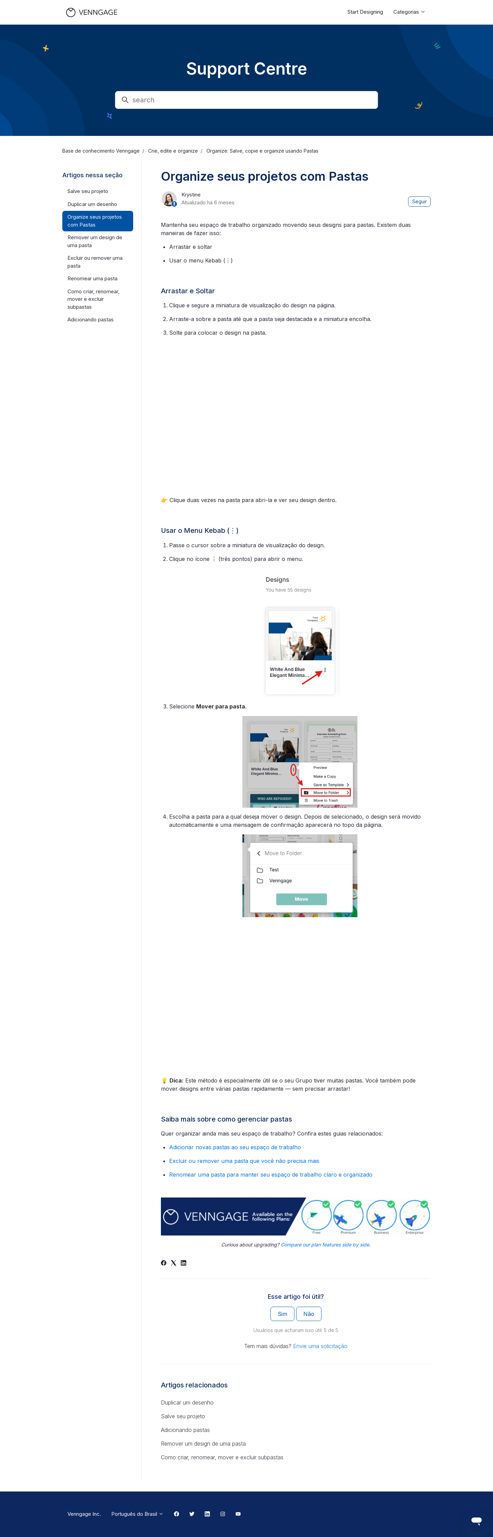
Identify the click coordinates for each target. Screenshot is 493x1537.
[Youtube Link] (238, 1514)
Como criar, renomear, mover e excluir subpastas (222, 1457)
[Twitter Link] (192, 1514)
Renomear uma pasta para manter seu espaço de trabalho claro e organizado (270, 1174)
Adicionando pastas (185, 1429)
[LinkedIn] (183, 1263)
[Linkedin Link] (207, 1514)
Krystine (191, 194)
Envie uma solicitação (320, 1346)
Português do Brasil (137, 1514)
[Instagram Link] (222, 1514)
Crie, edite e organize (173, 151)
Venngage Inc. (84, 1514)
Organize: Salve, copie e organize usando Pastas (262, 151)
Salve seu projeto (183, 1416)
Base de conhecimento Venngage (101, 151)
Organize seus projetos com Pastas (94, 221)
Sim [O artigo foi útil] (282, 1313)
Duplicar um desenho (187, 1402)
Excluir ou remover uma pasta (95, 262)
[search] (246, 100)
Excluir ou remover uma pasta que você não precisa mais (244, 1160)
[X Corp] (173, 1263)
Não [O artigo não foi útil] (308, 1313)
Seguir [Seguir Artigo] (419, 201)
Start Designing (365, 12)
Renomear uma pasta (92, 278)
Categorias (409, 12)
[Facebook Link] (176, 1514)
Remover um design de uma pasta (203, 1443)
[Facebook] (163, 1263)
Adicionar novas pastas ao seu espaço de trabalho (235, 1147)
